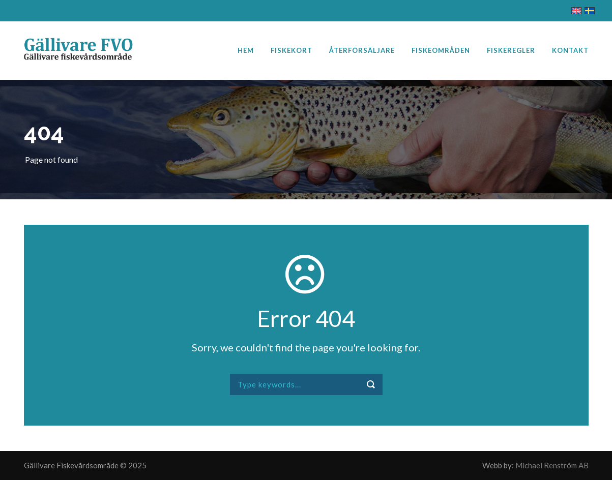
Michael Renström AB (552, 465)
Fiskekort (291, 50)
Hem (246, 50)
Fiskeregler (511, 50)
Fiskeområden (441, 50)
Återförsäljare (362, 50)
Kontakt (570, 50)
